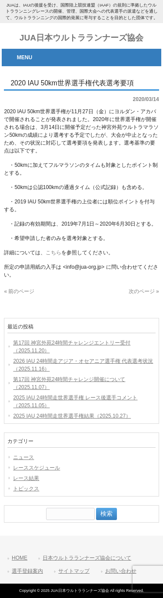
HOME (19, 558)
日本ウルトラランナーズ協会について (87, 558)
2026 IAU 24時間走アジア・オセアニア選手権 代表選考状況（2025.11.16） (83, 365)
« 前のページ (19, 291)
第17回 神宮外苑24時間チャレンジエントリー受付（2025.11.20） (71, 347)
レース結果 (26, 478)
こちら (53, 253)
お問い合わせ (120, 571)
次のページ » (144, 291)
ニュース (23, 457)
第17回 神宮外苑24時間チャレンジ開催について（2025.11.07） (69, 383)
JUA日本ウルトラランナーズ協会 (81, 37)
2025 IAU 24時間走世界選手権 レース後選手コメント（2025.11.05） (75, 402)
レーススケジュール (36, 468)
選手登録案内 (27, 571)
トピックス (26, 489)
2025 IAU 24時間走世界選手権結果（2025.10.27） (72, 416)
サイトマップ (74, 571)
